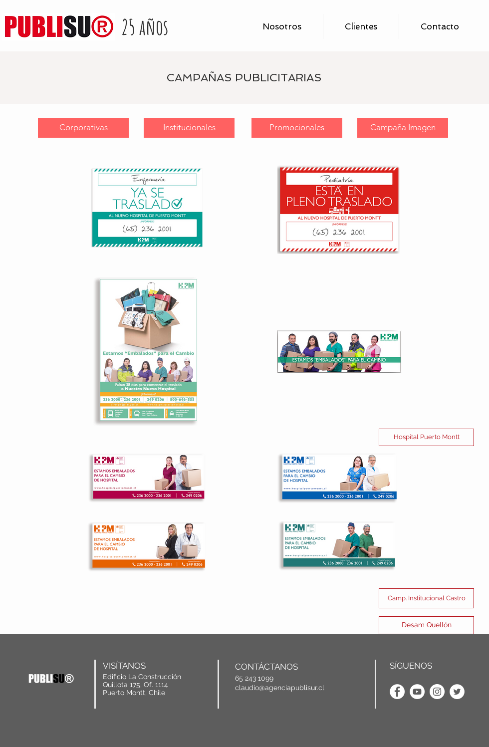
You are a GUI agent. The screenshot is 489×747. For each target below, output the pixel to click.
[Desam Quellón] (426, 625)
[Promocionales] (296, 128)
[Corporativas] (83, 128)
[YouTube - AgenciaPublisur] (417, 691)
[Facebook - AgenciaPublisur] (397, 691)
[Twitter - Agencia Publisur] (457, 691)
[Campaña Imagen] (402, 128)
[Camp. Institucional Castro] (426, 598)
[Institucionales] (189, 128)
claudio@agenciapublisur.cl (279, 688)
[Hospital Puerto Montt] (426, 437)
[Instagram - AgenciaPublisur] (437, 691)
